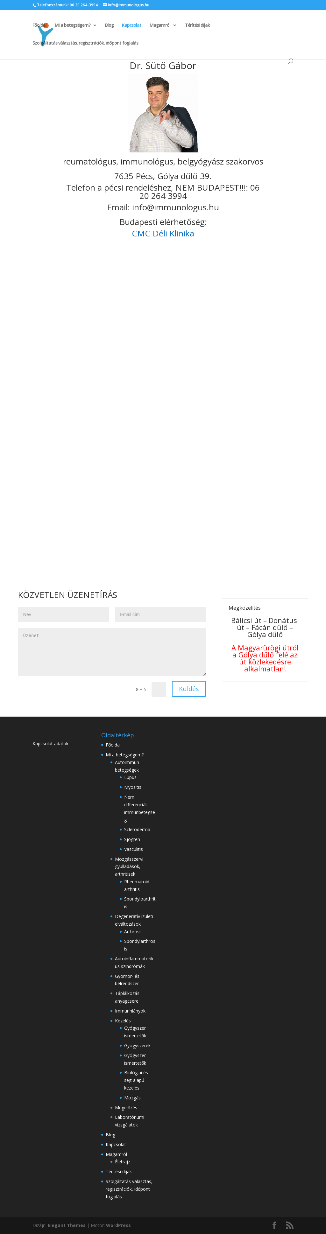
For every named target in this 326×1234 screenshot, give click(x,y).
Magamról (160, 25)
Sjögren (132, 839)
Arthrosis (133, 932)
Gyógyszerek (137, 1045)
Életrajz (122, 1162)
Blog (109, 25)
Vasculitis (133, 849)
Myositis (132, 787)
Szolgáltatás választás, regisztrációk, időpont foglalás (85, 43)
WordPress (118, 1225)
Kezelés (123, 1021)
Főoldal (39, 25)
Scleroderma (137, 829)
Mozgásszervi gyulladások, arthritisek (129, 866)
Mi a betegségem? (72, 25)
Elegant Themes (67, 1225)
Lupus (130, 777)
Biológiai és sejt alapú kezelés (136, 1080)
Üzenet (112, 652)
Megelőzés (126, 1107)
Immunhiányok (130, 1011)
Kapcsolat (131, 25)
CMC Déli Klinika (163, 233)
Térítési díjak (197, 25)
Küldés (189, 688)
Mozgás (132, 1098)
